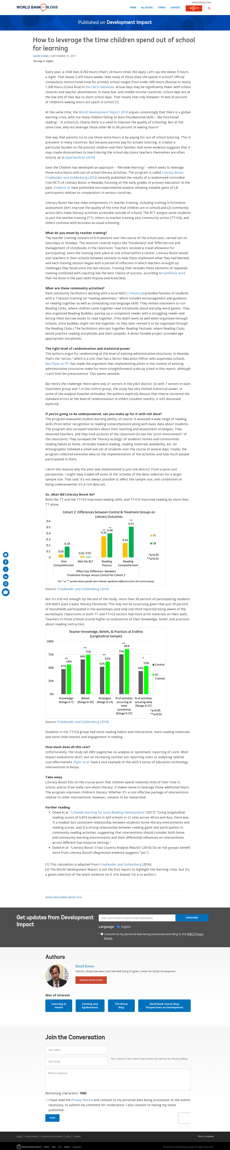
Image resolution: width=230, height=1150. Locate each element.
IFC (60, 1146)
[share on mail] (5, 554)
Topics (161, 8)
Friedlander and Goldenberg (120, 864)
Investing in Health (58, 1005)
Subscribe (192, 918)
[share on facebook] (5, 562)
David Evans (41, 56)
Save (52, 1118)
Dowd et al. (62, 187)
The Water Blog (121, 1005)
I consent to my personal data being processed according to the (153, 936)
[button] (209, 8)
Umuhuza (135, 293)
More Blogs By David (91, 980)
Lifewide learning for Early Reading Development (107, 812)
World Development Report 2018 (103, 112)
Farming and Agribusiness (90, 1005)
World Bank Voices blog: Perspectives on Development (164, 1005)
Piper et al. (82, 762)
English (49, 61)
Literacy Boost (172, 172)
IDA (54, 1146)
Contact (176, 8)
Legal (19, 1136)
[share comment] (6, 592)
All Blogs (147, 8)
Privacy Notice (82, 1100)
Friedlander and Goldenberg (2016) (71, 177)
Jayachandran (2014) (80, 157)
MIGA (67, 1146)
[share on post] (5, 569)
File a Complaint (206, 1136)
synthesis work (174, 273)
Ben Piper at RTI (57, 363)
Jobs (68, 1136)
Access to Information (52, 1136)
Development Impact (129, 22)
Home (133, 8)
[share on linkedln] (5, 576)
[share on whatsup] (5, 584)
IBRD (46, 1146)
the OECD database (99, 87)
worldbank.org (201, 2)
